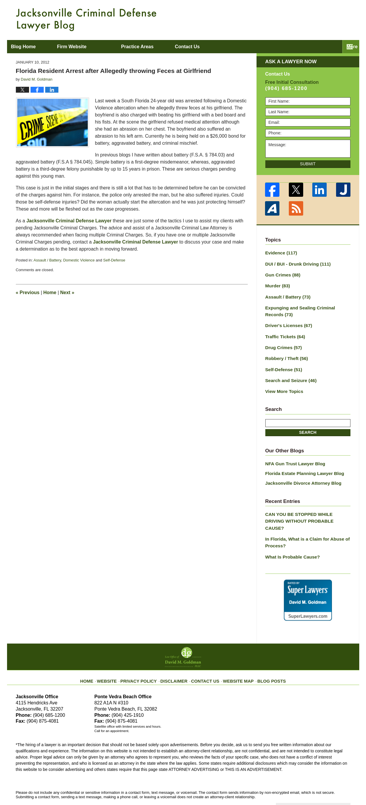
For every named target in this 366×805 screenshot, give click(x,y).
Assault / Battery (47, 260)
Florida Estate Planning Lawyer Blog (301, 463)
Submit (308, 163)
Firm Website (98, 46)
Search (307, 423)
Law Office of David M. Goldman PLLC (80, 786)
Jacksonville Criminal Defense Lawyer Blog (86, 19)
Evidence (279, 252)
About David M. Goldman (243, 46)
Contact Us (205, 655)
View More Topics (282, 382)
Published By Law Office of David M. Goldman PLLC (312, 19)
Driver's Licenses (286, 320)
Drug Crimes (281, 341)
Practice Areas (164, 46)
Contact (317, 46)
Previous (28, 292)
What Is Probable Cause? (290, 535)
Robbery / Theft (284, 351)
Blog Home (36, 46)
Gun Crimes (281, 273)
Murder (276, 283)
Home (49, 292)
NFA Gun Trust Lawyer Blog (292, 453)
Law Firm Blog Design (322, 787)
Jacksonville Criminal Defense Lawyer (69, 220)
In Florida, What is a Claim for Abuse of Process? (303, 521)
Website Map (234, 655)
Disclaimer (176, 655)
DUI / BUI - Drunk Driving (294, 262)
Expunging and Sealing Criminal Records (305, 306)
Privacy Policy (145, 655)
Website (116, 655)
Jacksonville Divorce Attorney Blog (299, 472)
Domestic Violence (79, 260)
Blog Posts (264, 655)
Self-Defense (114, 260)
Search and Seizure (288, 371)
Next (67, 292)
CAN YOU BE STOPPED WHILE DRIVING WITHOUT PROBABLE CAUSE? (304, 505)
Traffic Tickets (283, 330)
